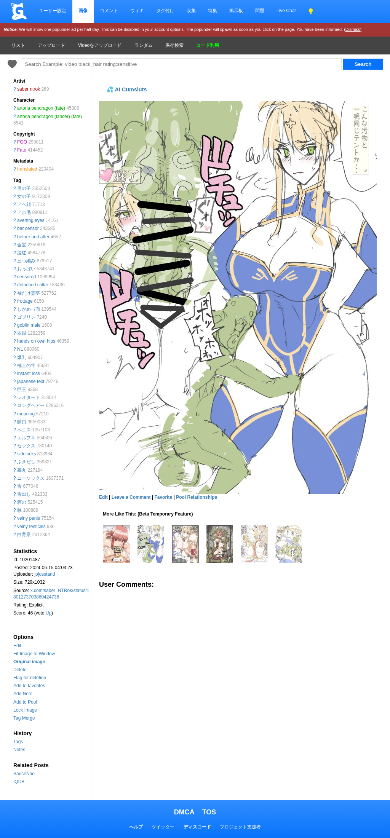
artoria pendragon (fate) (41, 108)
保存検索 (174, 45)
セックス (26, 446)
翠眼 (21, 333)
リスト (18, 45)
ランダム (143, 45)
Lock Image (25, 710)
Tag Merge (24, 718)
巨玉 (21, 389)
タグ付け (165, 10)
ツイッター (163, 827)
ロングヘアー (31, 405)
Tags (18, 741)
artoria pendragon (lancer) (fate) (49, 116)
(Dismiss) (352, 29)
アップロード (51, 45)
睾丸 (21, 470)
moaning (26, 414)
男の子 (24, 188)
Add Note (22, 693)
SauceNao (24, 773)
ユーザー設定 (52, 10)
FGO (22, 142)
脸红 (21, 252)
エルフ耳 (26, 438)
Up (48, 613)
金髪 (21, 244)
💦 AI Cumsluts (127, 89)
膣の (21, 502)
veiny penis (28, 518)
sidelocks (26, 454)
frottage (25, 301)
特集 (212, 10)
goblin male (28, 325)
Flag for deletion (29, 677)
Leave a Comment (131, 497)
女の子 (24, 196)
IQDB (18, 781)
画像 (83, 10)
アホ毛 (24, 212)
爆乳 (21, 357)
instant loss (28, 373)
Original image (29, 661)
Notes (19, 749)
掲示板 (236, 10)
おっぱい (26, 268)
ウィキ (137, 10)
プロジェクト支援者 (240, 827)
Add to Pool (25, 702)
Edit (17, 645)
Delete (20, 669)
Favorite (163, 497)
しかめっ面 (28, 309)
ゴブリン (26, 317)
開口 (21, 422)
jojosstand (44, 574)
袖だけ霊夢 (28, 293)
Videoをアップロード (99, 45)
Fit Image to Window (34, 653)
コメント (109, 10)
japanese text (30, 381)
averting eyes (30, 220)
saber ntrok (28, 89)
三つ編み (26, 260)
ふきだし (26, 461)
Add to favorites (29, 685)
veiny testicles (31, 526)
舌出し (24, 494)
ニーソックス (31, 478)
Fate (21, 150)
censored (26, 276)
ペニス (24, 430)
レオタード (28, 397)
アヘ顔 (24, 204)
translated (27, 169)
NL (20, 349)
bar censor (28, 228)
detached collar (32, 284)
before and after (33, 236)
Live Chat (286, 10)
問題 (259, 10)
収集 (191, 10)
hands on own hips (36, 341)
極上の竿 (26, 365)
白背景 (24, 534)
